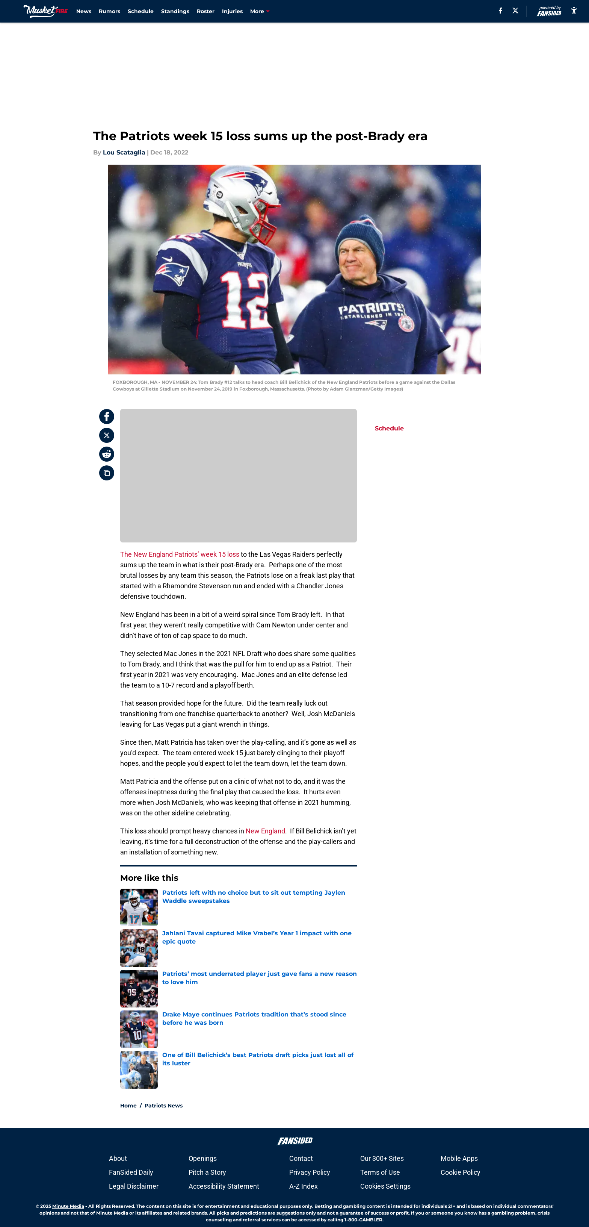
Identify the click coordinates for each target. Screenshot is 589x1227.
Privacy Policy (309, 1172)
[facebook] (500, 11)
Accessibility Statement (224, 1186)
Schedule (141, 11)
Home (128, 1105)
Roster (205, 11)
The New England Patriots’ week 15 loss (179, 554)
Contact (301, 1158)
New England (265, 831)
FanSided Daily (131, 1172)
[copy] (106, 472)
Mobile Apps (459, 1158)
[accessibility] (574, 10)
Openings (203, 1158)
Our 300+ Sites (382, 1158)
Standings (175, 11)
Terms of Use (380, 1172)
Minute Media (68, 1206)
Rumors (109, 11)
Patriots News (164, 1105)
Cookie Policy (460, 1172)
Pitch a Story (207, 1172)
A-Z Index (303, 1186)
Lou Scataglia (124, 152)
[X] (515, 11)
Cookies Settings (385, 1186)
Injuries (232, 11)
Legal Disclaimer (134, 1186)
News (83, 11)
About (118, 1158)
